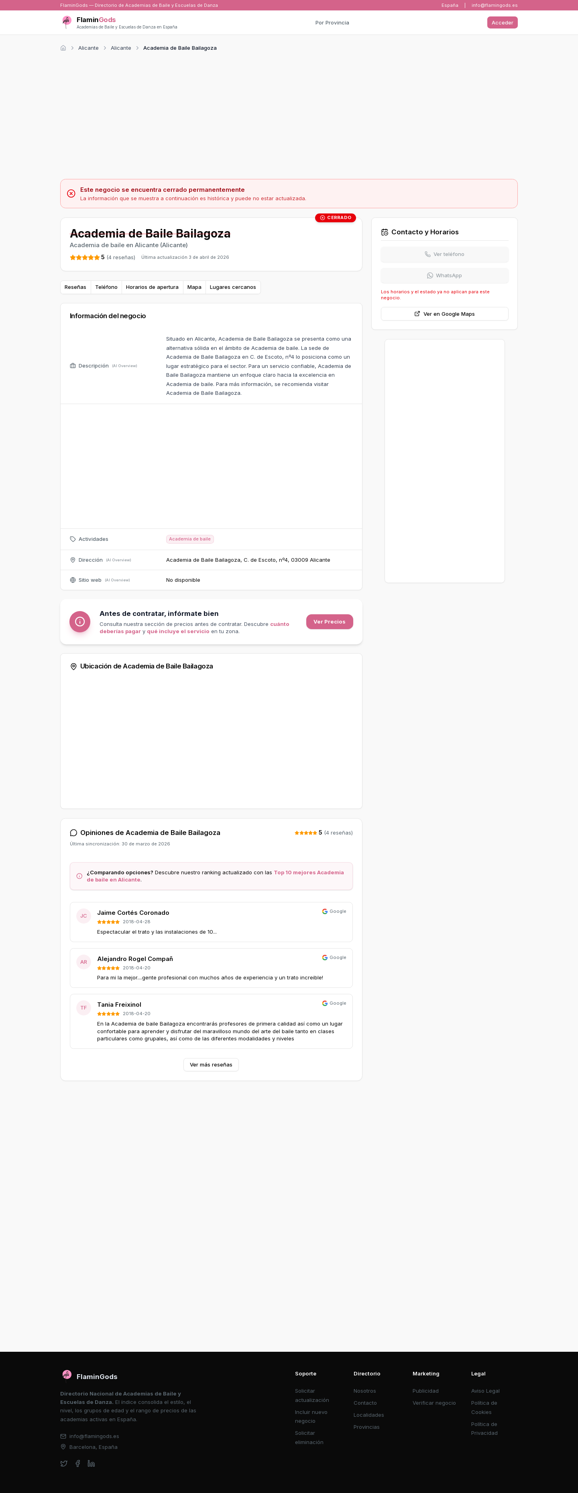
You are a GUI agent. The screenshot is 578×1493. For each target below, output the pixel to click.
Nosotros (365, 1390)
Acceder (502, 22)
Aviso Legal (485, 1390)
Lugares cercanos (233, 287)
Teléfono (106, 287)
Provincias (367, 1427)
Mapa (194, 287)
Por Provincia (332, 22)
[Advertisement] (289, 114)
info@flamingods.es (495, 5)
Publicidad (426, 1390)
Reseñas (75, 287)
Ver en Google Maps (444, 314)
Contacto (365, 1403)
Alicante (88, 48)
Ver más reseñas (211, 1064)
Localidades (369, 1415)
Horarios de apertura (152, 287)
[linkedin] (91, 1463)
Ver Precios (329, 621)
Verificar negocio (434, 1403)
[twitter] (64, 1463)
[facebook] (77, 1463)
